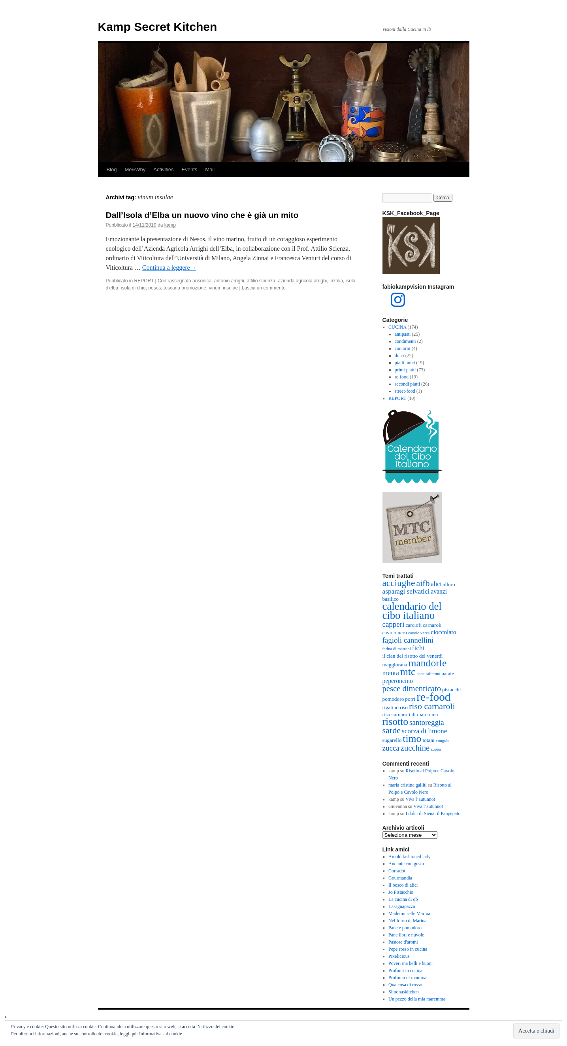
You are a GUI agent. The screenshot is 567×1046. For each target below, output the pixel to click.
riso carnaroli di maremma (410, 714)
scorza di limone (424, 731)
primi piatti (405, 370)
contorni (403, 348)
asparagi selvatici (406, 591)
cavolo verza (418, 633)
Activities (163, 169)
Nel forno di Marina (407, 920)
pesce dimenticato (411, 688)
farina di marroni (396, 649)
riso (404, 707)
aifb (422, 583)
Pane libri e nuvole (406, 935)
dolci (399, 355)
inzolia (336, 281)
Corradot (396, 871)
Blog (112, 169)
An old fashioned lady (409, 856)
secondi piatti (407, 384)
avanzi (439, 591)
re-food (402, 377)
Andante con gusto (406, 863)
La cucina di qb (403, 899)
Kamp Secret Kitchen (157, 26)
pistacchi (451, 689)
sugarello (392, 740)
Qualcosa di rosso (405, 984)
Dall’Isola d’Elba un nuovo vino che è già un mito (202, 214)
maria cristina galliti (407, 785)
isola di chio (133, 288)
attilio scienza (261, 281)
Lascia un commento (264, 288)
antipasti (403, 334)
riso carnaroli (432, 706)
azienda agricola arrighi (302, 281)
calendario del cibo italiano (412, 610)
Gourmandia (400, 878)
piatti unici (405, 362)
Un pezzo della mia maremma (416, 999)
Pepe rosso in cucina (407, 949)
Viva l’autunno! (420, 799)
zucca (390, 748)
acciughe (398, 583)
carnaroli (432, 625)
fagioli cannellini (407, 640)
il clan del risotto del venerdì (412, 656)
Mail (210, 169)
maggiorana (394, 665)
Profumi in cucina (405, 970)
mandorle (427, 663)
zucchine (415, 747)
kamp (170, 225)
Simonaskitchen (403, 992)
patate (447, 673)
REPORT (144, 281)
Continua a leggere (169, 267)
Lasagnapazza (401, 906)
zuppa (436, 749)
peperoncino (397, 680)
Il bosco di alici (403, 885)
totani (428, 740)
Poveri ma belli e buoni (410, 963)
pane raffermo (428, 673)
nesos (154, 288)
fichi (418, 648)
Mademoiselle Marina (409, 913)
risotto (395, 721)
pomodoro (393, 699)
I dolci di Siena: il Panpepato (432, 813)
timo (412, 738)
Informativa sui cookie (160, 1034)
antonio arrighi (229, 281)
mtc (407, 671)
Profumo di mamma (407, 977)
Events (190, 169)
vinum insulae (223, 288)
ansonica (201, 281)
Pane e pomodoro (405, 928)
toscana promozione (185, 288)
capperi (393, 624)
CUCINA (397, 327)
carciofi (413, 625)
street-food (405, 391)
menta (390, 673)
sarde (391, 730)
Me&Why (135, 169)
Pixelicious (398, 956)
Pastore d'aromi (403, 942)
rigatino (390, 707)
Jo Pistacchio (400, 892)
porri (410, 699)
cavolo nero (394, 633)
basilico (390, 599)
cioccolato (443, 632)
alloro (449, 584)
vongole (442, 740)
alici (436, 584)
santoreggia (426, 722)
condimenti (405, 341)
